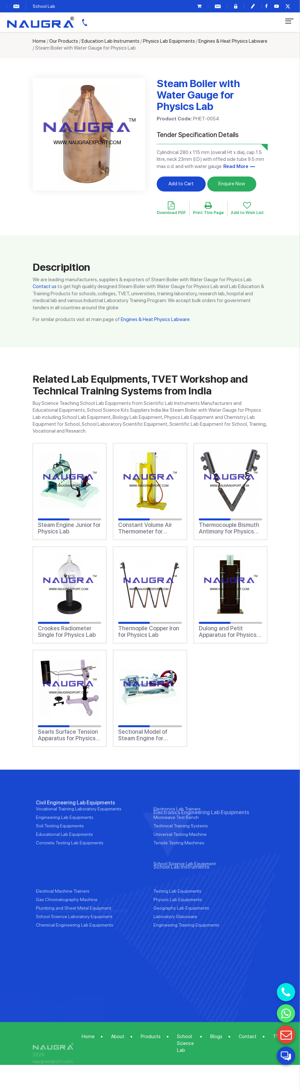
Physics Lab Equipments (169, 41)
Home (39, 41)
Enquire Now (231, 184)
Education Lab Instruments (110, 41)
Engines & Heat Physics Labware (232, 41)
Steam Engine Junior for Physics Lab (69, 528)
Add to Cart (181, 184)
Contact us (44, 286)
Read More (235, 166)
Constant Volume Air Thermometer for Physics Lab (145, 528)
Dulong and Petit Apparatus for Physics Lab (228, 631)
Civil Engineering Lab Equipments (75, 824)
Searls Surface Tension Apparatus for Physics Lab (68, 735)
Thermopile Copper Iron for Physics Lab (148, 631)
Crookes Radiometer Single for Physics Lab (67, 631)
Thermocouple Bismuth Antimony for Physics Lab (229, 528)
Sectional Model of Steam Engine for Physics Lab (142, 735)
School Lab (44, 6)
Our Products (63, 41)
